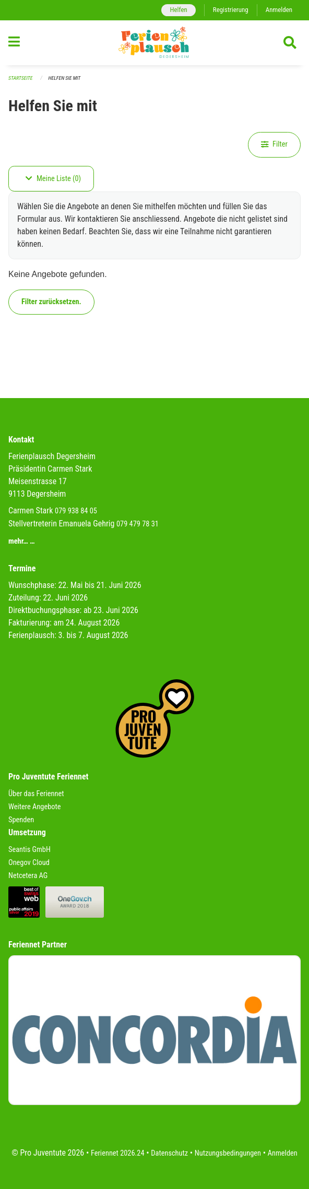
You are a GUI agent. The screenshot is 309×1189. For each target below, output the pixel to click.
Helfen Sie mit (65, 78)
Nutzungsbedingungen (228, 1153)
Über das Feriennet (36, 793)
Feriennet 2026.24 (118, 1153)
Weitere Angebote (34, 806)
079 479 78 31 (137, 524)
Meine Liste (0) (53, 178)
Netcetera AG (27, 875)
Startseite (20, 78)
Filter (274, 144)
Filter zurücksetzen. (51, 301)
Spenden (21, 819)
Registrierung (230, 10)
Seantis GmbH (29, 849)
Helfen (178, 10)
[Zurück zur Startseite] (154, 42)
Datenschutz (169, 1153)
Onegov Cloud (29, 862)
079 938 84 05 (76, 511)
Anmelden (279, 10)
